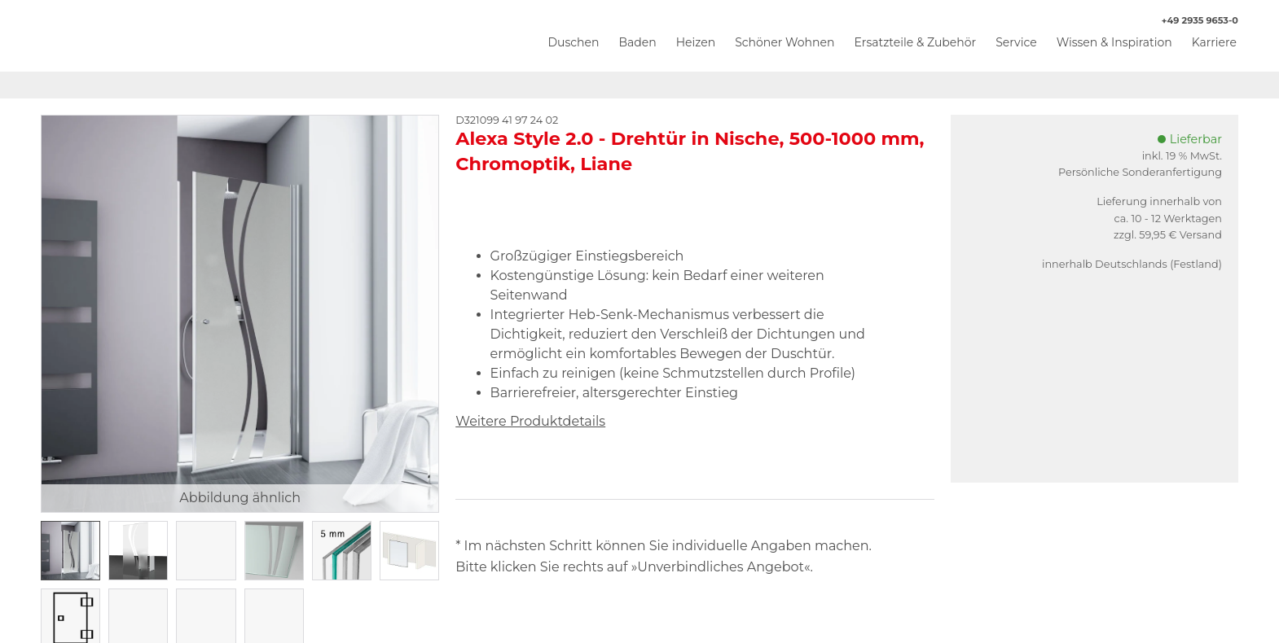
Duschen (573, 42)
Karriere (1214, 42)
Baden (637, 42)
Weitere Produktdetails (530, 421)
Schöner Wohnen (784, 42)
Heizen (696, 42)
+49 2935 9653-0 (1191, 21)
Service (1016, 42)
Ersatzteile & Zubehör (915, 42)
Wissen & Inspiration (1114, 42)
